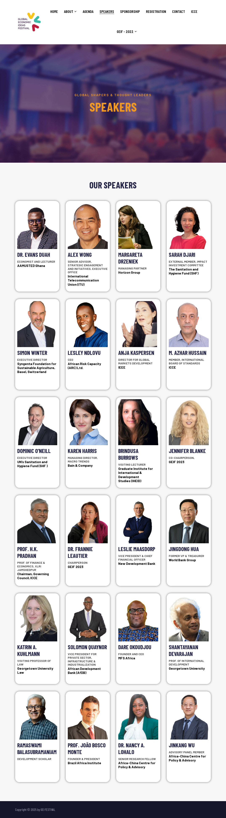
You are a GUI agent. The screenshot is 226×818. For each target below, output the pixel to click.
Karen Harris (82, 450)
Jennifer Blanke (187, 450)
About (68, 11)
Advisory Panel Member (186, 752)
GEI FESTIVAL (48, 809)
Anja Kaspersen (136, 352)
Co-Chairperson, (182, 458)
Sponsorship (130, 11)
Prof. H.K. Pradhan (27, 552)
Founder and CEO (131, 654)
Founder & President (84, 759)
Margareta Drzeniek (130, 258)
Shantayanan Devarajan (183, 650)
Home (54, 11)
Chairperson (78, 562)
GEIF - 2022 (125, 31)
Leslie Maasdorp (136, 548)
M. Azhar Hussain (187, 352)
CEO (70, 359)
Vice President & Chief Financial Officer (135, 557)
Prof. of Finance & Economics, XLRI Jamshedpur (31, 566)
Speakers (107, 11)
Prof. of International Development (186, 662)
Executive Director (32, 359)
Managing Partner (132, 268)
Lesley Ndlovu (84, 352)
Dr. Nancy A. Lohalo (131, 748)
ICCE (194, 11)
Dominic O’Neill (34, 450)
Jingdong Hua (184, 548)
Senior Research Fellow (137, 759)
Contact (178, 11)
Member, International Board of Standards (186, 361)
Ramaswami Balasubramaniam (37, 748)
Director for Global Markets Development (135, 361)
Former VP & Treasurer (186, 556)
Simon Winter (32, 352)
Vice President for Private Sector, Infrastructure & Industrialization (82, 659)
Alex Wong (80, 254)
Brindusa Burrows (128, 454)
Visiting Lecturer (132, 464)
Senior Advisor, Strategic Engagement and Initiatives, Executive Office (88, 267)
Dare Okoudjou (134, 647)
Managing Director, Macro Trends (83, 459)
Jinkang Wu (182, 745)
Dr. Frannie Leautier (80, 552)
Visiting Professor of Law (34, 662)
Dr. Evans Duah (33, 254)
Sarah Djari (182, 254)
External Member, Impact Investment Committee (188, 263)
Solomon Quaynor (87, 647)
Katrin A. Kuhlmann (28, 650)
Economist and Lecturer (36, 261)
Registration (156, 11)
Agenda (88, 11)
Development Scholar (34, 759)
